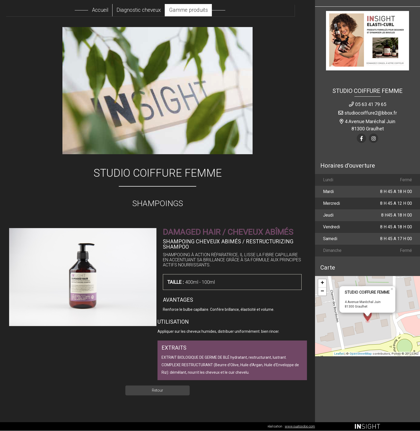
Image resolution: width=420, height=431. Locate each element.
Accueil (107, 10)
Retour (157, 390)
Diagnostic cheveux (147, 10)
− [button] (322, 292)
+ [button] (322, 283)
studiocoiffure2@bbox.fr (370, 113)
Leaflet (339, 354)
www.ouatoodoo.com (300, 427)
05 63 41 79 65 (370, 104)
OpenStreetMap (361, 354)
